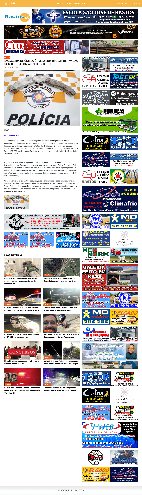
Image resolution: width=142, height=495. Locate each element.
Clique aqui (137, 3)
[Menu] (9, 3)
